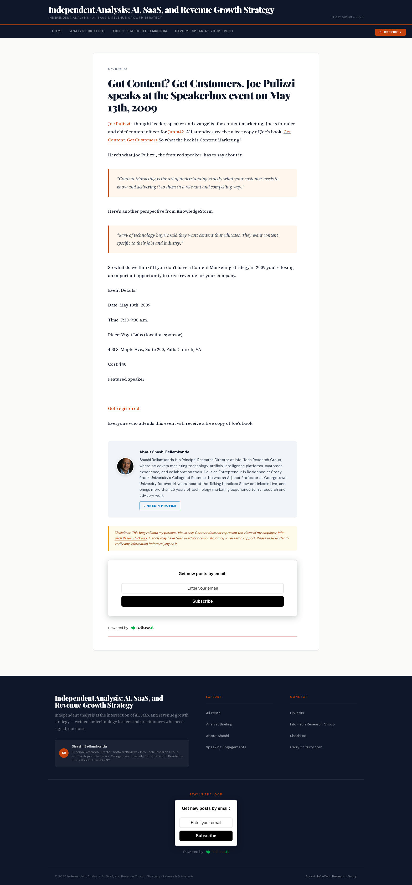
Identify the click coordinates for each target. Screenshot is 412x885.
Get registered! (124, 409)
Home (57, 31)
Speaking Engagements (226, 747)
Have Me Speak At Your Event (204, 31)
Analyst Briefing (87, 31)
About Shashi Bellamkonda (140, 31)
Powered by (131, 628)
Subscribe (389, 32)
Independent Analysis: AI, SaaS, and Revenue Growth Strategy (161, 9)
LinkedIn (297, 713)
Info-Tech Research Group (312, 724)
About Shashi (217, 736)
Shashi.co (298, 736)
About (310, 876)
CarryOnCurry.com (306, 747)
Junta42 (176, 132)
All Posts (213, 713)
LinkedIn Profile (159, 506)
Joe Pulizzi (119, 124)
